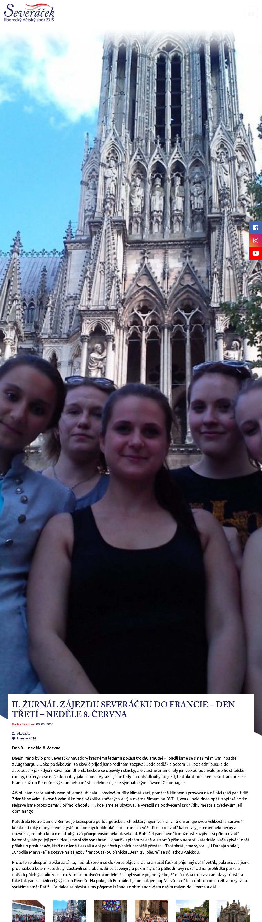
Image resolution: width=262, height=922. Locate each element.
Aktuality (23, 733)
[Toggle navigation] (251, 13)
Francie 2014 (26, 738)
